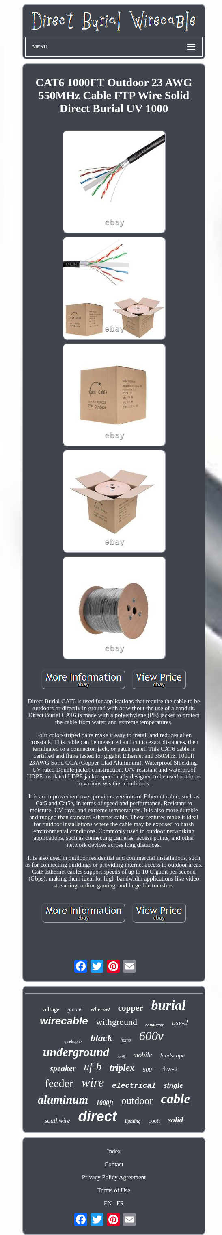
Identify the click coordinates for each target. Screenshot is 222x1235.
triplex (122, 1068)
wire (92, 1082)
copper (130, 1008)
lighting (133, 1121)
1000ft (104, 1102)
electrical (134, 1086)
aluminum (63, 1099)
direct (97, 1116)
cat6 (121, 1056)
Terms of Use (113, 1190)
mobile (142, 1055)
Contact (113, 1164)
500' (147, 1069)
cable (175, 1098)
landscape (172, 1055)
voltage (50, 1010)
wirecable (64, 1021)
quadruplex (73, 1041)
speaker (62, 1068)
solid (175, 1119)
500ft (154, 1121)
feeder (59, 1083)
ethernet (100, 1010)
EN (108, 1203)
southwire (57, 1120)
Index (114, 1151)
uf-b (93, 1067)
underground (76, 1052)
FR (120, 1203)
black (101, 1038)
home (126, 1040)
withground (116, 1022)
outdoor (137, 1100)
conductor (154, 1024)
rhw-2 (169, 1069)
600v (151, 1036)
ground (74, 1010)
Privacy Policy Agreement (114, 1177)
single (173, 1085)
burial (168, 1005)
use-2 (180, 1023)
